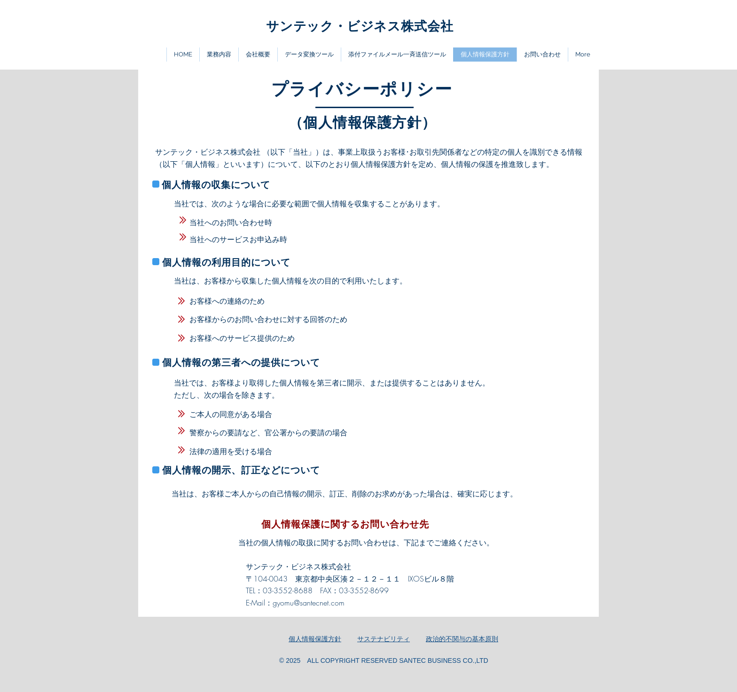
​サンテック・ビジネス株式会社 (359, 26)
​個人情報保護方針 (315, 639)
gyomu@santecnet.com (309, 603)
